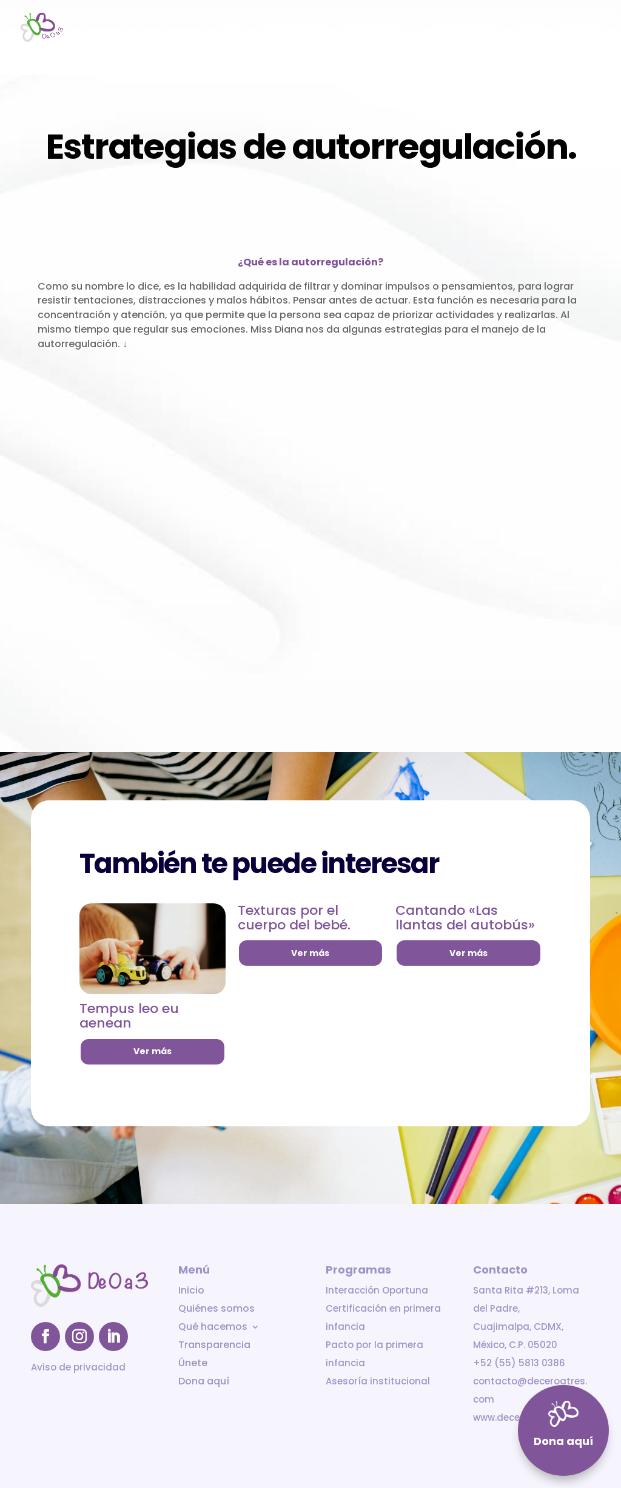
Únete (527, 28)
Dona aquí (579, 28)
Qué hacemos (374, 28)
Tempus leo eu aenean (129, 1015)
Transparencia (465, 28)
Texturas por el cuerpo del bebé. (294, 917)
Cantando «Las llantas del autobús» (465, 917)
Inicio (232, 28)
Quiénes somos (294, 28)
